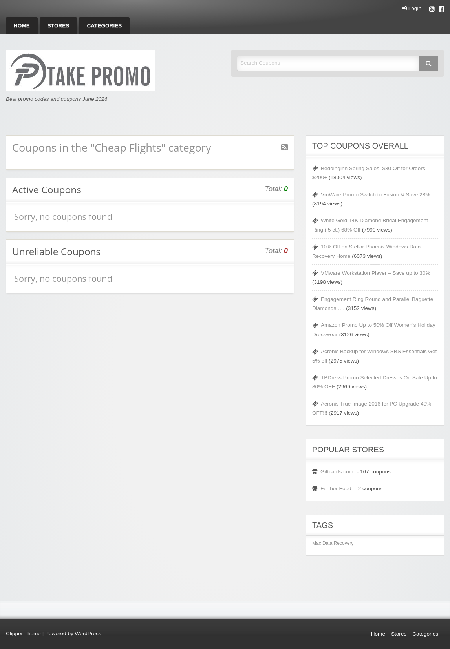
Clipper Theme (23, 633)
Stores (59, 26)
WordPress (88, 633)
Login (411, 8)
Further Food (335, 488)
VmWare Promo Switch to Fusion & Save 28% (375, 195)
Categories (104, 26)
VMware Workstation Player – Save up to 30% (375, 273)
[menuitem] (22, 25)
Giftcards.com (336, 472)
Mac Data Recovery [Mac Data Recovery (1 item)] (332, 543)
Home (22, 26)
